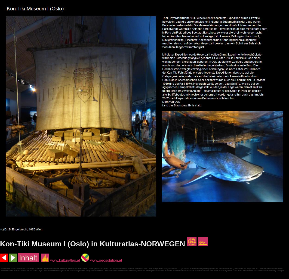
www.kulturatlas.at (60, 260)
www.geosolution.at (101, 260)
